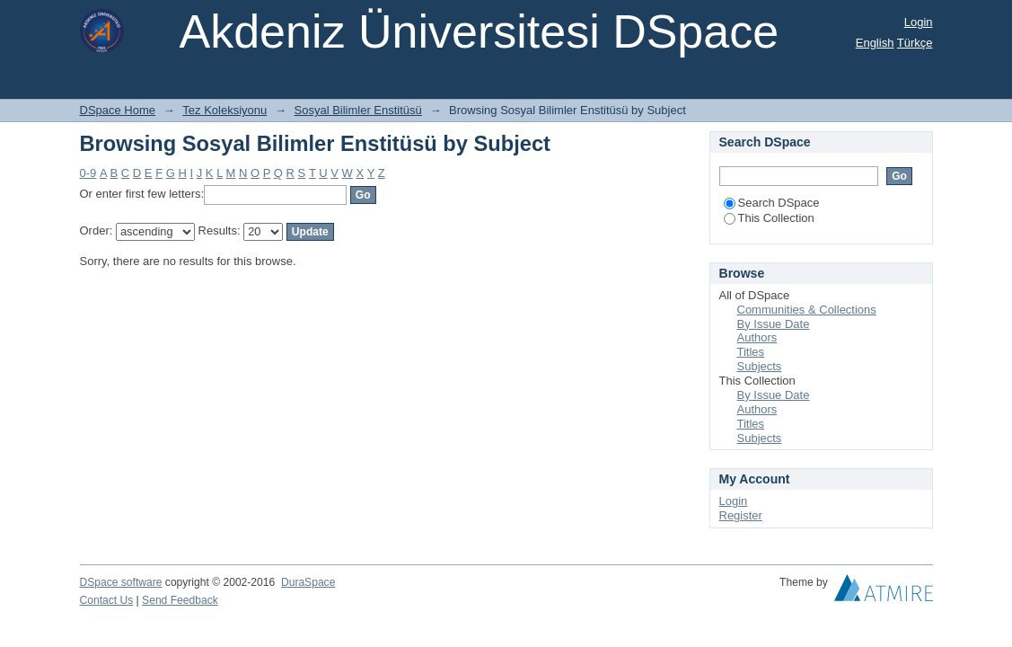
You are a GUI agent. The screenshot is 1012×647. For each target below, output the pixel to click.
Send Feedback (180, 600)
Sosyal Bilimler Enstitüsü (358, 110)
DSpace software (121, 582)
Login (918, 22)
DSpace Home (118, 110)
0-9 (88, 173)
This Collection (769, 218)
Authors (757, 337)
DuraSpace (308, 582)
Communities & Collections (806, 309)
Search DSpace (772, 202)
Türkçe (915, 42)
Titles (751, 352)
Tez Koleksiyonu (224, 110)
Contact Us (107, 600)
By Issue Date (773, 324)
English (875, 42)
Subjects (759, 366)
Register (740, 515)
